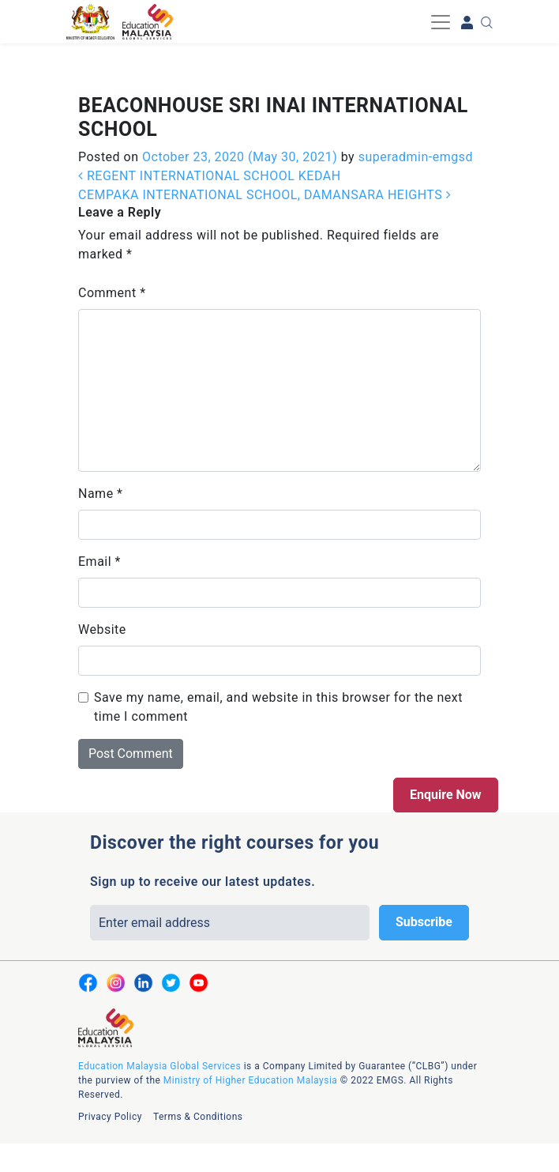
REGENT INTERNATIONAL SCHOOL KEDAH (209, 175)
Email (99, 561)
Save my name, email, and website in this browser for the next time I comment (278, 707)
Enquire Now (446, 794)
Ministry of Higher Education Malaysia (250, 1080)
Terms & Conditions (198, 1116)
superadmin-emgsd (414, 156)
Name (100, 493)
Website (102, 629)
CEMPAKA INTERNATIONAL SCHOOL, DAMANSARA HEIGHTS (264, 194)
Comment (112, 292)
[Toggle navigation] (440, 22)
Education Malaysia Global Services (159, 1066)
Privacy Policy (110, 1116)
